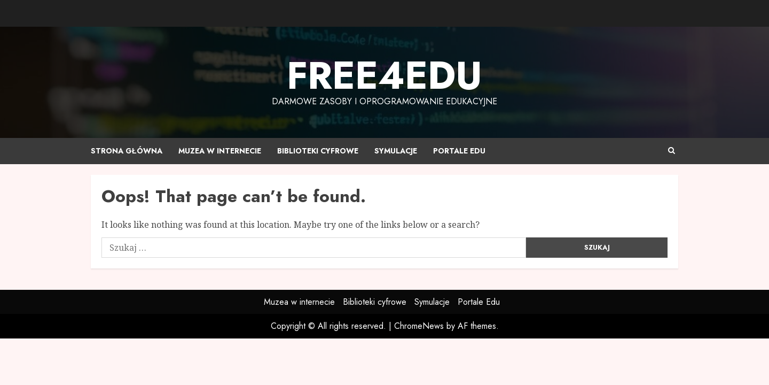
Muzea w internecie (219, 150)
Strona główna (126, 150)
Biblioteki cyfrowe (317, 150)
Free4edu (384, 75)
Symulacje (395, 150)
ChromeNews (419, 326)
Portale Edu (459, 150)
